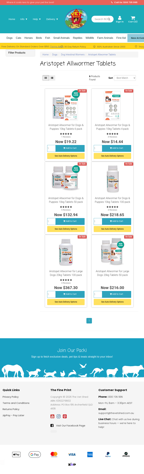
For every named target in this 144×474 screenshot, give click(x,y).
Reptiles (77, 38)
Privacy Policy (11, 396)
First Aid (121, 38)
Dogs (10, 38)
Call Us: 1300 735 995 (124, 2)
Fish (47, 38)
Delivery (52, 19)
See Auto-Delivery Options (66, 155)
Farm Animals (105, 38)
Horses (28, 38)
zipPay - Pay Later (13, 415)
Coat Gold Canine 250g (29, 462)
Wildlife (90, 38)
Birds (39, 38)
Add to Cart (69, 147)
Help (37, 19)
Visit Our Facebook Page (67, 425)
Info (24, 19)
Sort (110, 78)
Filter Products (16, 52)
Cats (18, 38)
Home (12, 19)
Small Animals (61, 38)
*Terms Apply (57, 46)
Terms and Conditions (16, 403)
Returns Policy (11, 409)
